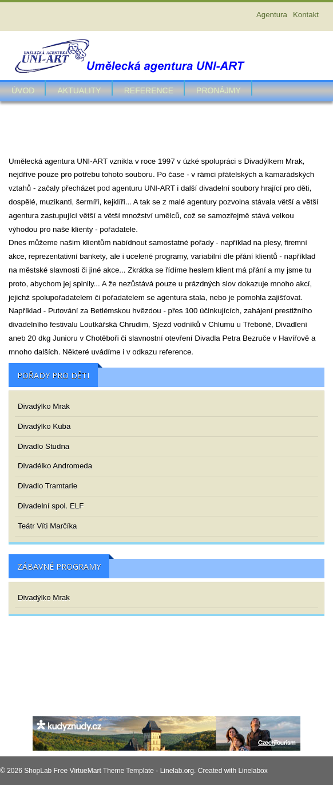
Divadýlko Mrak (44, 406)
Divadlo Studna (43, 446)
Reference (148, 90)
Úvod (22, 90)
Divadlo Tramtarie (47, 486)
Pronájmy (218, 90)
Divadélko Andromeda (55, 465)
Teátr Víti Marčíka (47, 526)
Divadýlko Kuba (44, 426)
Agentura (271, 14)
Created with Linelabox (233, 771)
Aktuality (79, 90)
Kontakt (306, 14)
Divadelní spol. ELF (51, 506)
